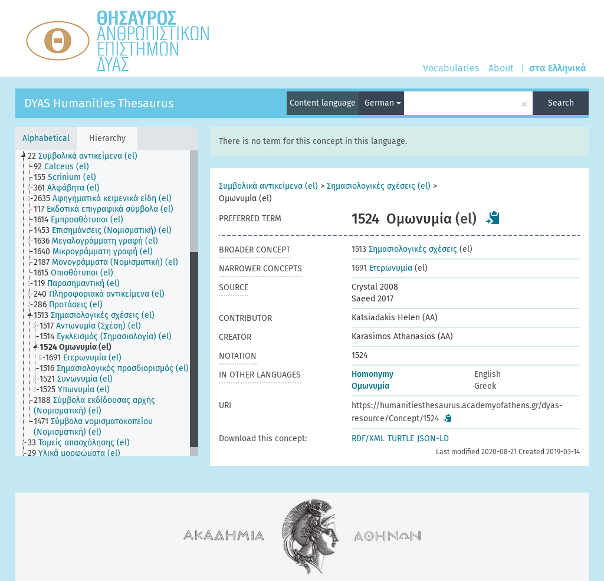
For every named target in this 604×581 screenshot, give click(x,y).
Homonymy (372, 374)
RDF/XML (368, 439)
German (383, 103)
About (501, 68)
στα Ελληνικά (557, 68)
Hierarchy (107, 138)
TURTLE (401, 439)
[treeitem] (87, 156)
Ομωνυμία (370, 386)
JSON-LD (433, 439)
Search (561, 103)
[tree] (106, 303)
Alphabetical (46, 138)
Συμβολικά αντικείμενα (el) (268, 186)
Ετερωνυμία (382, 268)
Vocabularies (451, 68)
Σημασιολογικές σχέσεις (404, 249)
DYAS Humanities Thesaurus (98, 103)
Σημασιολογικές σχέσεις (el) (379, 186)
